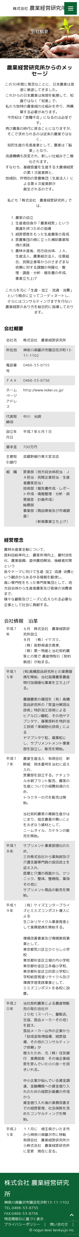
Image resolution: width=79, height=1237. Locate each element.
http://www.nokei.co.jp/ (43, 390)
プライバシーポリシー (22, 1224)
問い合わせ (59, 1224)
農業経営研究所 (39, 8)
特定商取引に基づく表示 (24, 1218)
